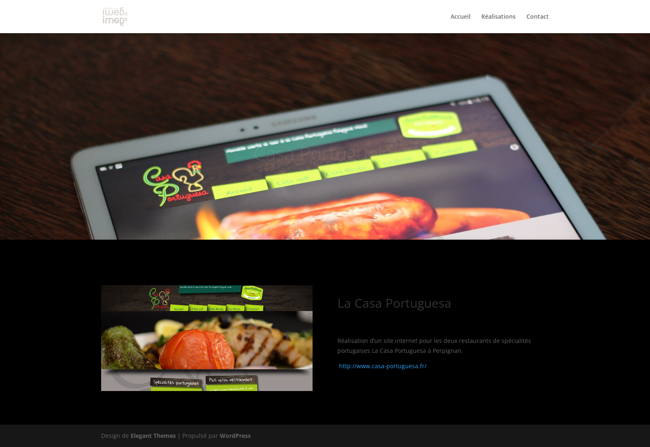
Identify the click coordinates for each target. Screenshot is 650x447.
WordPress (235, 436)
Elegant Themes (153, 436)
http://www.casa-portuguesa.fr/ (382, 366)
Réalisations (498, 17)
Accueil (461, 17)
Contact (537, 17)
